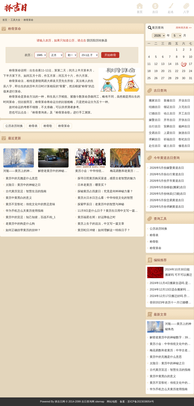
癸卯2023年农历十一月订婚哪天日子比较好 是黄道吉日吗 (171, 302)
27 (162, 78)
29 (176, 78)
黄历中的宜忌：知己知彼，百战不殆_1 (30, 217)
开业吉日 (184, 100)
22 (176, 71)
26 (155, 78)
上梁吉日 (169, 132)
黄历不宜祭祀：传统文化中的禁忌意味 (30, 204)
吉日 (155, 12)
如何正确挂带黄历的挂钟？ (23, 230)
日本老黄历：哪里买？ (92, 184)
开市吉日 (169, 120)
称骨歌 (47, 126)
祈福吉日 (169, 139)
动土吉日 (169, 113)
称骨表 (33, 126)
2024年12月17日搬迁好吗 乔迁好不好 (171, 296)
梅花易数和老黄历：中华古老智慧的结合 (171, 350)
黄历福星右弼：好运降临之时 (96, 217)
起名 (171, 12)
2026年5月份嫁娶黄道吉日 (167, 167)
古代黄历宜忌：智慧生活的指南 (26, 191)
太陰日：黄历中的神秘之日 (23, 184)
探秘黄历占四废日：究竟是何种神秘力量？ (105, 191)
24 (190, 71)
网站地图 (112, 401)
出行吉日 (155, 126)
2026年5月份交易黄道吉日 (167, 200)
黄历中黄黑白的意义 (19, 197)
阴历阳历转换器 (97, 40)
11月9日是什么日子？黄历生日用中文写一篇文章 (109, 210)
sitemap (99, 401)
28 (169, 78)
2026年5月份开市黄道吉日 (167, 180)
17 (190, 64)
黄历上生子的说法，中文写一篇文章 (101, 223)
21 (169, 71)
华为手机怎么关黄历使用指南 (24, 210)
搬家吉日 (155, 100)
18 (149, 71)
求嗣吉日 (155, 139)
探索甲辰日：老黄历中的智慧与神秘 (101, 204)
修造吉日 (184, 145)
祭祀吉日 (184, 139)
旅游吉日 (184, 132)
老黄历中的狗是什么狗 (20, 223)
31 (190, 78)
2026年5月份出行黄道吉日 (167, 174)
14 (169, 64)
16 (183, 64)
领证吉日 (169, 107)
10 (190, 56)
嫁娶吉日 (155, 120)
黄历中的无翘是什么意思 (22, 178)
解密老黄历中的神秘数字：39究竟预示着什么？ (171, 337)
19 (155, 71)
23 (183, 71)
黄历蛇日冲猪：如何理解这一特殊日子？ (104, 230)
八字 (186, 12)
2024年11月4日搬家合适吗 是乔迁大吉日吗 (171, 283)
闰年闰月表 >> (184, 27)
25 (149, 78)
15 (176, 64)
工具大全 (15, 19)
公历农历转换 (14, 126)
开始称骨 (110, 55)
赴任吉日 (155, 145)
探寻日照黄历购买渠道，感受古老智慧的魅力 (107, 178)
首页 (4, 19)
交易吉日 (155, 132)
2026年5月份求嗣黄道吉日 (167, 206)
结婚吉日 (155, 107)
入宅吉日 (184, 107)
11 (149, 64)
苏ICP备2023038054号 (141, 401)
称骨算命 (28, 19)
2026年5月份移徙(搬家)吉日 (168, 187)
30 (183, 78)
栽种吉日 (184, 126)
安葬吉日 (169, 126)
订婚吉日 (155, 113)
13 (162, 64)
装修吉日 (169, 100)
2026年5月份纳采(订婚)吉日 (168, 193)
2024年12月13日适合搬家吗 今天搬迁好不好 (171, 289)
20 (162, 71)
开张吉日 (184, 120)
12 (155, 64)
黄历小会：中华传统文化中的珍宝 (171, 343)
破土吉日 (169, 145)
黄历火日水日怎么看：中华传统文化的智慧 (105, 197)
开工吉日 (184, 113)
